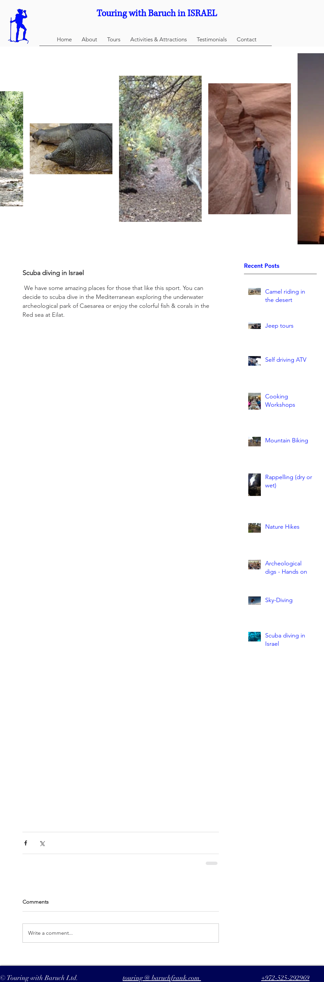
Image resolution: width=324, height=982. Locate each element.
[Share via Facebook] (25, 843)
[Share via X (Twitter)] (42, 843)
